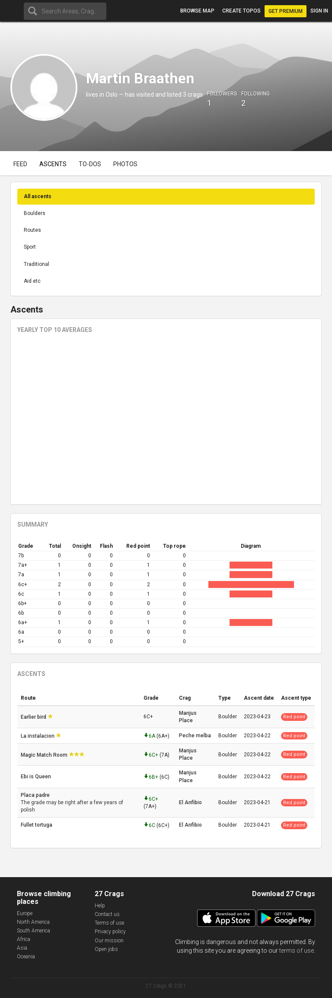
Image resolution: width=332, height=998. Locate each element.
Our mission (109, 941)
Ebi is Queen (36, 777)
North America (33, 922)
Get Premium (285, 11)
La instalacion (38, 736)
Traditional (36, 264)
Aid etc (32, 281)
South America (33, 931)
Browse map (197, 11)
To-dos (90, 164)
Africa (23, 939)
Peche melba (195, 736)
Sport (30, 247)
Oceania (26, 957)
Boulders (34, 213)
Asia (22, 948)
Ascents (53, 164)
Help (100, 906)
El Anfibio (190, 802)
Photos (125, 164)
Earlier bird (34, 717)
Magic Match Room (45, 755)
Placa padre (36, 795)
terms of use (296, 950)
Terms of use (109, 923)
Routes (32, 230)
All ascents (37, 196)
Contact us (107, 914)
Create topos (241, 11)
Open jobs (106, 949)
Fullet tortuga (37, 825)
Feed (20, 164)
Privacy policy (110, 932)
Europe (24, 913)
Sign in (319, 11)
